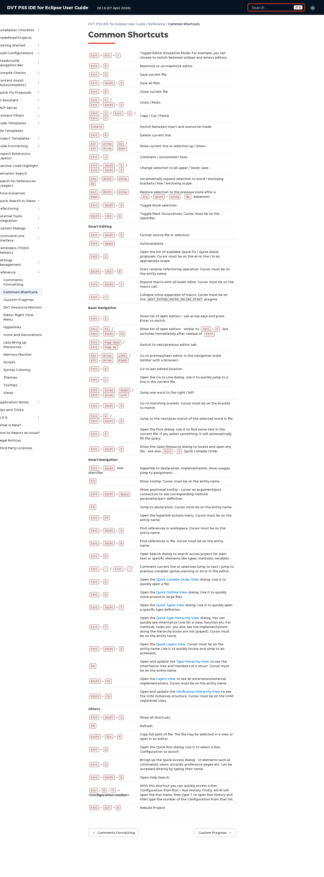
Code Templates (37, 110)
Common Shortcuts (30, 247)
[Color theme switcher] (313, 8)
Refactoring (37, 186)
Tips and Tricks (20, 356)
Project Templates (37, 125)
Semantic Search (21, 155)
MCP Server (37, 94)
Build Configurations (37, 49)
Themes (20, 324)
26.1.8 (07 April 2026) (113, 8)
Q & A (37, 364)
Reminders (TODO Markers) (30, 217)
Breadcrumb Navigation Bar (37, 56)
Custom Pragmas (28, 255)
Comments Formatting (33, 240)
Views (18, 339)
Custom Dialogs (37, 201)
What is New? (19, 371)
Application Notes (37, 348)
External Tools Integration (37, 194)
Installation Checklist (37, 26)
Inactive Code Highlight (27, 148)
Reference (37, 232)
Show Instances (20, 171)
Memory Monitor (27, 301)
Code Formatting (37, 133)
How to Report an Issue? (28, 379)
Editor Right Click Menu (33, 270)
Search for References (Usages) (34, 163)
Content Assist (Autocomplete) (37, 71)
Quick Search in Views (37, 178)
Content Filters (37, 102)
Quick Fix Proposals (37, 79)
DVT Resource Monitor (32, 262)
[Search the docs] (276, 7)
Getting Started (37, 41)
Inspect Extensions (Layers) (30, 140)
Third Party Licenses (24, 394)
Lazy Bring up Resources (34, 293)
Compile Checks (37, 64)
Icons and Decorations (32, 285)
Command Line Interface (37, 209)
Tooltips (20, 331)
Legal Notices (18, 386)
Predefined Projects (24, 33)
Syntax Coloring (26, 316)
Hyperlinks (22, 278)
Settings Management (37, 224)
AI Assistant (37, 87)
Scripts (19, 308)
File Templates (19, 117)
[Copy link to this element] (173, 35)
